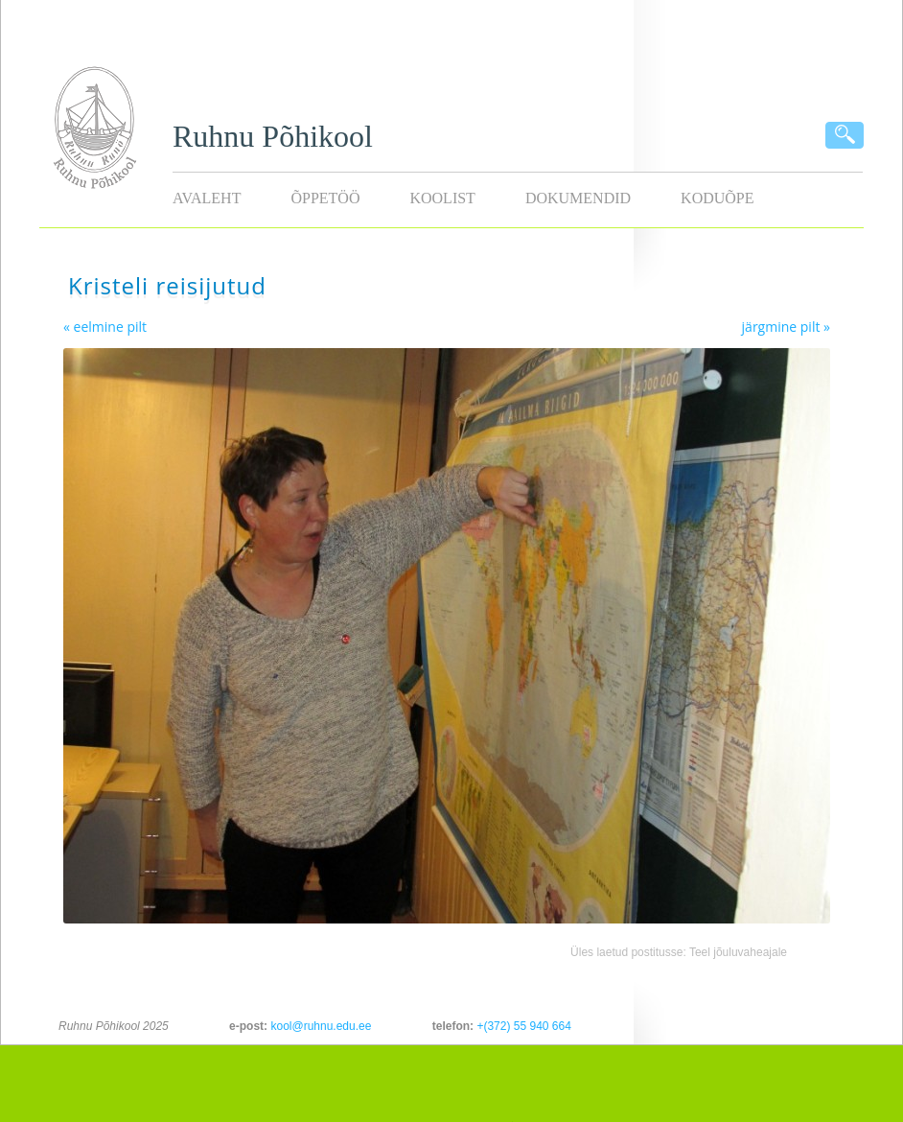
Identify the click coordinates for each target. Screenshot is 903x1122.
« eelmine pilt (105, 326)
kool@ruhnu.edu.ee (320, 1026)
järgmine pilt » (786, 326)
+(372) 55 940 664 (523, 1026)
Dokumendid (578, 198)
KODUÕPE (717, 198)
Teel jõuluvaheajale (738, 952)
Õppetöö (324, 198)
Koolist (442, 198)
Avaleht (207, 198)
